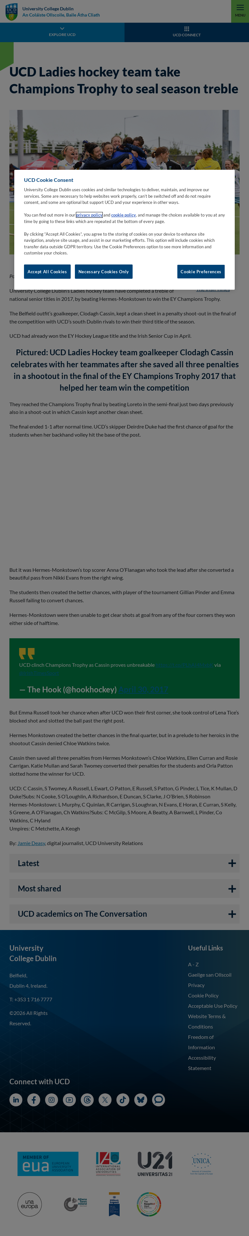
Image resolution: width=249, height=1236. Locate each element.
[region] (124, 230)
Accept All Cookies (47, 271)
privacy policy (89, 215)
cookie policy (123, 215)
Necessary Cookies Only (103, 271)
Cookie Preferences (201, 271)
